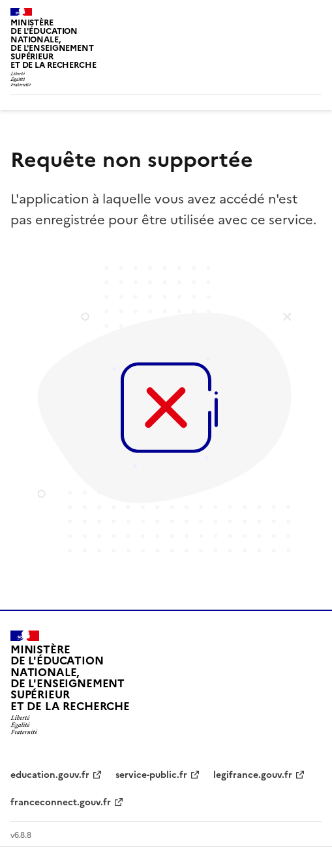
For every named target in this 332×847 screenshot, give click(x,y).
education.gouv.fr (49, 775)
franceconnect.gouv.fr (60, 802)
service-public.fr (151, 775)
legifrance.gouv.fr (252, 775)
